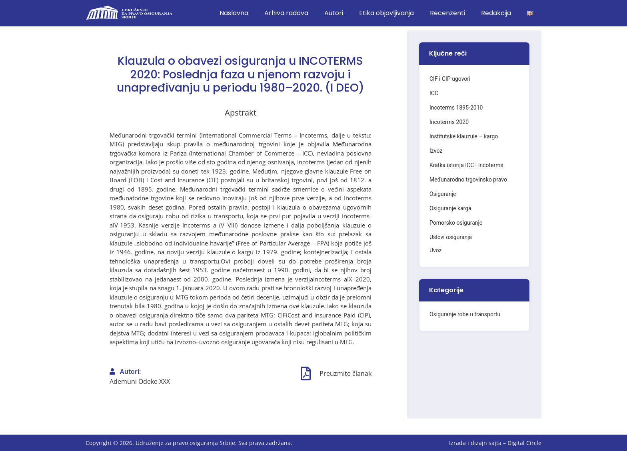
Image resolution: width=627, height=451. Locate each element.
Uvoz (435, 250)
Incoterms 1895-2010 (456, 107)
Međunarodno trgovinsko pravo (468, 179)
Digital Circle (524, 443)
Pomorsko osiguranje (455, 223)
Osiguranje (442, 194)
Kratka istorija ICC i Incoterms (466, 165)
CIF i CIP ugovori (450, 79)
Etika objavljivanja (386, 13)
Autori (333, 13)
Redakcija (496, 13)
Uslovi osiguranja (450, 237)
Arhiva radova (286, 13)
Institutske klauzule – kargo (463, 136)
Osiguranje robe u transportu (464, 314)
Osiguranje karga (450, 208)
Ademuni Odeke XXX (140, 381)
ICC (433, 93)
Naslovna (234, 13)
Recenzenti (447, 13)
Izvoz (435, 151)
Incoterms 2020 (449, 122)
